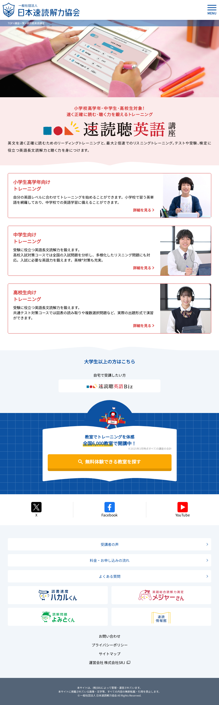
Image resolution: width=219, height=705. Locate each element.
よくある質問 (109, 576)
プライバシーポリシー (110, 644)
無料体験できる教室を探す (113, 461)
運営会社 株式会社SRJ (107, 662)
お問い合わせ (109, 636)
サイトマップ (109, 653)
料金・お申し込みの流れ (109, 560)
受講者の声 (110, 544)
